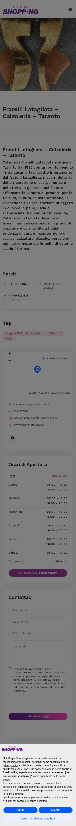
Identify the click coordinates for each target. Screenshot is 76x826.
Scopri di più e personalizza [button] (38, 818)
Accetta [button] (55, 810)
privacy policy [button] (10, 765)
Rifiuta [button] (20, 810)
